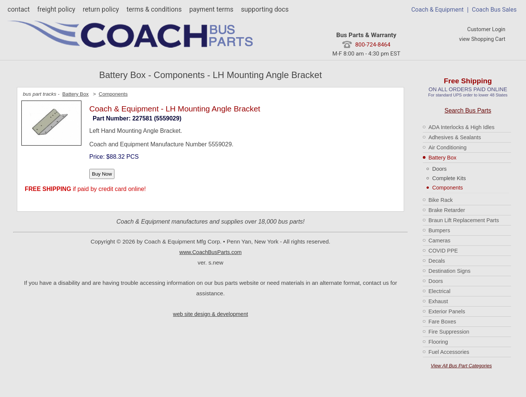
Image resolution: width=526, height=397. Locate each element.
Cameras (439, 241)
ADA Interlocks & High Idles (461, 127)
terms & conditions (154, 9)
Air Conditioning (447, 147)
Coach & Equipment (437, 9)
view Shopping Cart (482, 39)
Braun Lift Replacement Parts (463, 220)
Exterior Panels (446, 311)
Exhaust (438, 301)
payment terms (211, 9)
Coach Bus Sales (494, 9)
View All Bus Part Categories (461, 365)
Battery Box (442, 158)
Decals (436, 261)
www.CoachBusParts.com (210, 252)
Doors (439, 169)
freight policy (56, 9)
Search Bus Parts (468, 110)
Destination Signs (449, 271)
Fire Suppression (448, 332)
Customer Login (486, 29)
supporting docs (265, 9)
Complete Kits (449, 178)
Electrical (439, 291)
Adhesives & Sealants (454, 137)
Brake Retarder (446, 210)
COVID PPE (443, 251)
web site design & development (210, 314)
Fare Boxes (442, 322)
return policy (101, 9)
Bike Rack (440, 200)
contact (19, 9)
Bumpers (439, 230)
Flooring (438, 342)
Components (447, 188)
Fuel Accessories (448, 352)
